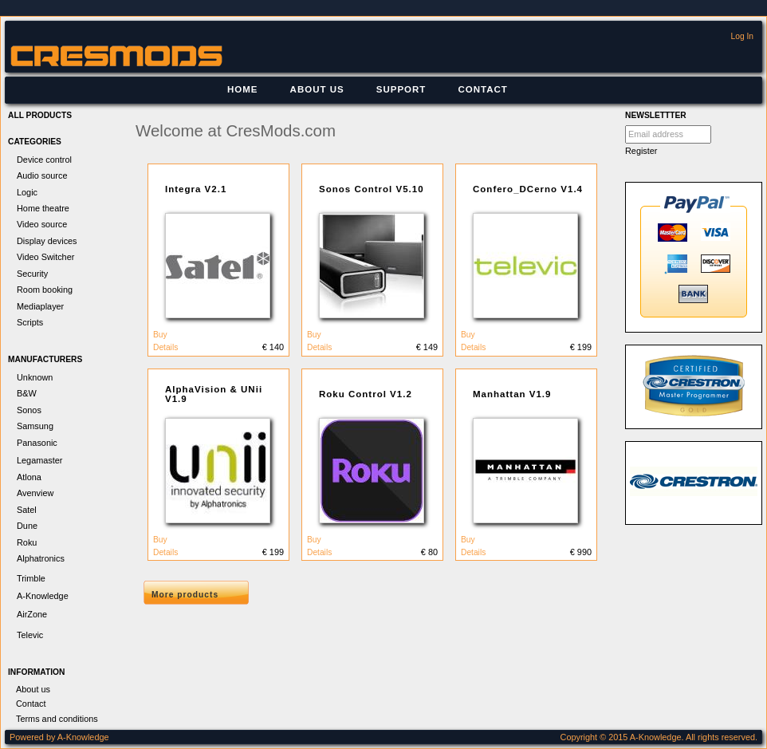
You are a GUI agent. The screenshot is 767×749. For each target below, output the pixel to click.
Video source (42, 224)
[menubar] (367, 90)
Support (401, 89)
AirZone (32, 614)
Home (242, 89)
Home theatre (43, 208)
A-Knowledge (43, 596)
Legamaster (39, 460)
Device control (44, 159)
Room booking (45, 289)
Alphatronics (41, 558)
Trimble (31, 578)
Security (32, 273)
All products (40, 115)
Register (641, 151)
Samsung (35, 426)
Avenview (35, 493)
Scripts (30, 322)
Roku (27, 542)
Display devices (47, 241)
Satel (27, 509)
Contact (482, 89)
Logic (27, 192)
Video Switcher (45, 257)
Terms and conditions (57, 718)
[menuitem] (242, 90)
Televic (30, 635)
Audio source (42, 175)
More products (184, 594)
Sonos (29, 410)
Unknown (35, 377)
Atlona (29, 477)
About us (317, 89)
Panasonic (37, 442)
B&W (27, 393)
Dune (27, 525)
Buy (160, 334)
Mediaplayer (40, 306)
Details (165, 347)
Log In (742, 36)
